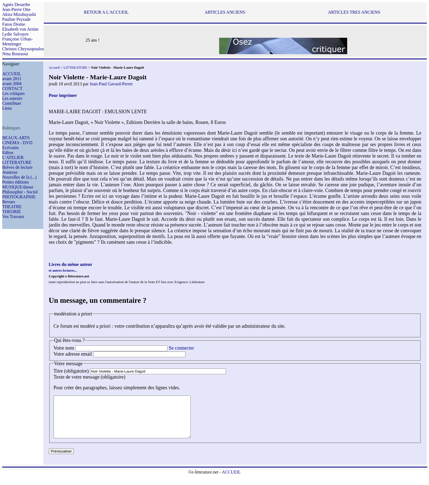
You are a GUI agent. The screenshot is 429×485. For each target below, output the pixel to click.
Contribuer (11, 103)
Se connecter (181, 348)
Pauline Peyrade (16, 19)
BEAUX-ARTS (16, 137)
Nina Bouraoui (15, 53)
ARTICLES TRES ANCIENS (354, 12)
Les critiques (13, 93)
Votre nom (64, 348)
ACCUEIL (11, 73)
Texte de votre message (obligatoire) (90, 377)
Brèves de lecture (17, 167)
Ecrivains (10, 147)
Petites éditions (15, 182)
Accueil (54, 67)
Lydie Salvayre (15, 34)
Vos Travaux (13, 216)
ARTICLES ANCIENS (225, 12)
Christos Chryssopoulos (23, 49)
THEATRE (12, 206)
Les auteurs (12, 98)
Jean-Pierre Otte (16, 9)
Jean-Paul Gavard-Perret (111, 84)
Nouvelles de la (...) (19, 177)
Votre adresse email (73, 354)
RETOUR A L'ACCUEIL (106, 12)
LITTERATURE (16, 162)
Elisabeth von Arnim (20, 29)
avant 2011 (11, 78)
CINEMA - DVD (17, 142)
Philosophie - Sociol (20, 192)
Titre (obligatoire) (71, 371)
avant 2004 (12, 83)
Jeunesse (10, 172)
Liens (7, 108)
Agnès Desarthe (16, 4)
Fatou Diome (13, 24)
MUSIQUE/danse (17, 187)
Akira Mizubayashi (19, 14)
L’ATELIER (13, 157)
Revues (8, 201)
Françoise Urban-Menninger (17, 41)
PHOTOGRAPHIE (19, 196)
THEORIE (11, 211)
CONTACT (12, 88)
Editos (7, 152)
